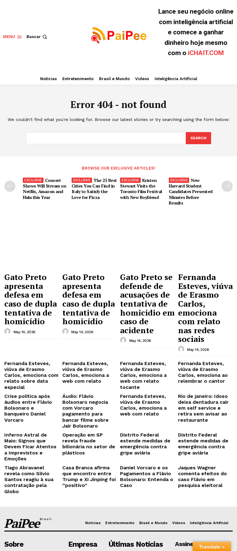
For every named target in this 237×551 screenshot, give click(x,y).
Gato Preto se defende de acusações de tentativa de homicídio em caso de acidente (144, 282)
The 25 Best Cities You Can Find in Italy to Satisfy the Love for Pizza (94, 187)
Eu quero (204, 478)
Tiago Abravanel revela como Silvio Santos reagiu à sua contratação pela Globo (30, 393)
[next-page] (227, 186)
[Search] (198, 138)
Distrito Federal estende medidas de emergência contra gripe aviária (144, 368)
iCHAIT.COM (206, 53)
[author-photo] (8, 299)
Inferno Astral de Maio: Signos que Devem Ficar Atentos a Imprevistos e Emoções (28, 371)
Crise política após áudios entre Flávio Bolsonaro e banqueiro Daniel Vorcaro (30, 346)
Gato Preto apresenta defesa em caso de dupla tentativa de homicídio (31, 279)
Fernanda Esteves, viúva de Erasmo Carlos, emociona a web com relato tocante (144, 326)
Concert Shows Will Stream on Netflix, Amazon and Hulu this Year (43, 187)
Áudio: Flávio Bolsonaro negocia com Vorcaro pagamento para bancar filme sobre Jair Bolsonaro (89, 348)
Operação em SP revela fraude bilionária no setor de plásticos (88, 368)
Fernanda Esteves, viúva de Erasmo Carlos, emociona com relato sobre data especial (28, 326)
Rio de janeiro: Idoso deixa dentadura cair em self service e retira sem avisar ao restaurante (205, 348)
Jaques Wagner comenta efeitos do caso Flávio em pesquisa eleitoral (204, 391)
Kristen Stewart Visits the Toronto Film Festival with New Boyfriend (140, 187)
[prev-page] (9, 186)
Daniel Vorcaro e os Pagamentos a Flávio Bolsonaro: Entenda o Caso (147, 391)
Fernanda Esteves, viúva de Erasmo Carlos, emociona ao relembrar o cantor (203, 326)
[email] (204, 464)
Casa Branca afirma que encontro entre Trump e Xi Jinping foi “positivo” (89, 391)
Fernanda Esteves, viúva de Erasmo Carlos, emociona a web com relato (86, 326)
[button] (37, 37)
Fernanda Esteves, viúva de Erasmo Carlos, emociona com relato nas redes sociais (201, 279)
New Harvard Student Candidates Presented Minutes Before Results (190, 187)
